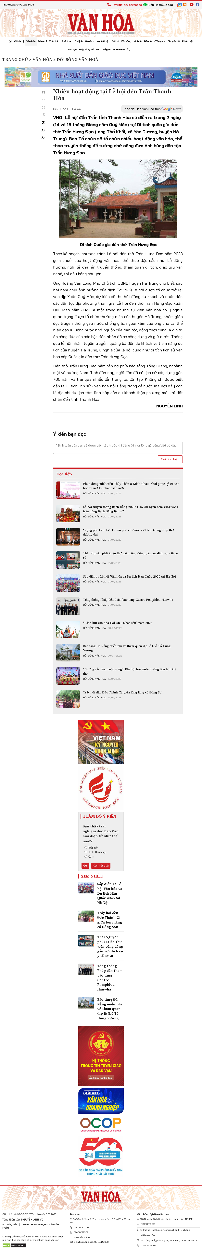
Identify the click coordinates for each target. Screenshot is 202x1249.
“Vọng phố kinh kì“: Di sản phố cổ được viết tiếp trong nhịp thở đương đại (128, 532)
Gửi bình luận (170, 459)
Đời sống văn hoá (94, 493)
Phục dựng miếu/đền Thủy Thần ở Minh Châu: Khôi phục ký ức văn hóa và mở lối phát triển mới (131, 486)
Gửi (85, 865)
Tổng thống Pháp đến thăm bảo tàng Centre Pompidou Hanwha (128, 599)
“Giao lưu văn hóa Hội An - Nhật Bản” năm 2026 (117, 622)
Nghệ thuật (102, 41)
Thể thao (67, 41)
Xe (97, 49)
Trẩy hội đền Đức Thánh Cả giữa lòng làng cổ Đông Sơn (123, 692)
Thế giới (105, 49)
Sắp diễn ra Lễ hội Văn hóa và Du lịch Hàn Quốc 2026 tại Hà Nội (129, 576)
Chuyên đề (174, 41)
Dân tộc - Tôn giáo (154, 41)
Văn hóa (31, 41)
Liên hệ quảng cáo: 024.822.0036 (89, 1241)
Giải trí (115, 41)
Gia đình (89, 41)
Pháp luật (187, 41)
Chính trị (19, 41)
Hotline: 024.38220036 (124, 5)
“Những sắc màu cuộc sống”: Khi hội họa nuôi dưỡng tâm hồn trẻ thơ (129, 671)
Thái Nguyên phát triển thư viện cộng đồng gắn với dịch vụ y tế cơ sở (130, 555)
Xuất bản (54, 41)
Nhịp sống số (86, 49)
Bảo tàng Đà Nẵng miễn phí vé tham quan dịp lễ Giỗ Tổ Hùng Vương (126, 648)
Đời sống (126, 41)
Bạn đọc (72, 49)
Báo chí (42, 41)
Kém (89, 856)
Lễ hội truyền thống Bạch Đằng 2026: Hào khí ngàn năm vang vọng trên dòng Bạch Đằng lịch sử (130, 509)
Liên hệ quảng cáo (158, 5)
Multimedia (119, 49)
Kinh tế (138, 41)
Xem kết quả (101, 865)
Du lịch (79, 41)
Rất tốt (91, 848)
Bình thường (95, 852)
